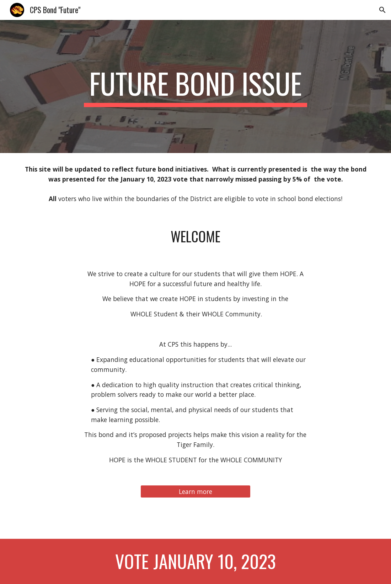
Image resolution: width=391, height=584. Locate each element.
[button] (382, 10)
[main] (195, 86)
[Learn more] (195, 491)
